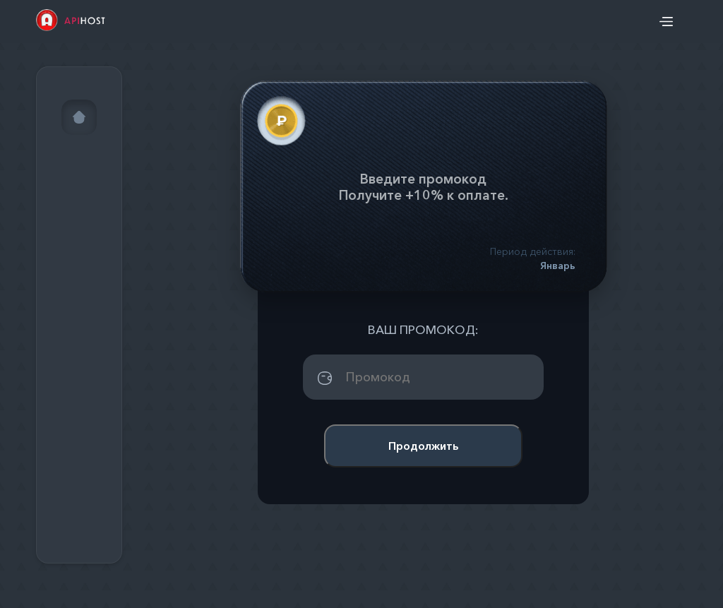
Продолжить (423, 446)
